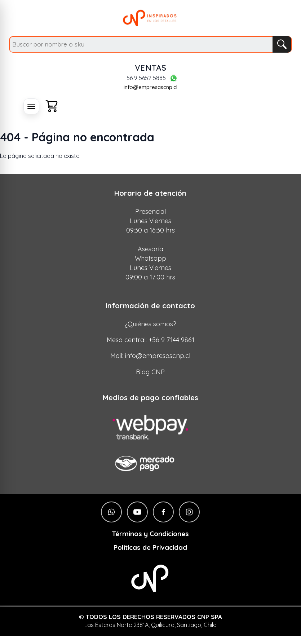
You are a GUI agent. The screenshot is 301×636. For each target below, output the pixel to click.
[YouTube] (137, 512)
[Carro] (51, 106)
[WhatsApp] (173, 78)
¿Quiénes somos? (150, 324)
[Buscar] (282, 44)
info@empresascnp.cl (150, 87)
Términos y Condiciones (150, 534)
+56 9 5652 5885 (144, 78)
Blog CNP (150, 372)
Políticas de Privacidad (150, 547)
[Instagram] (189, 512)
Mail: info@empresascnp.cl (150, 356)
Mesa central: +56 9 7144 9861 (150, 340)
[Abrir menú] (31, 106)
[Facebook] (163, 512)
